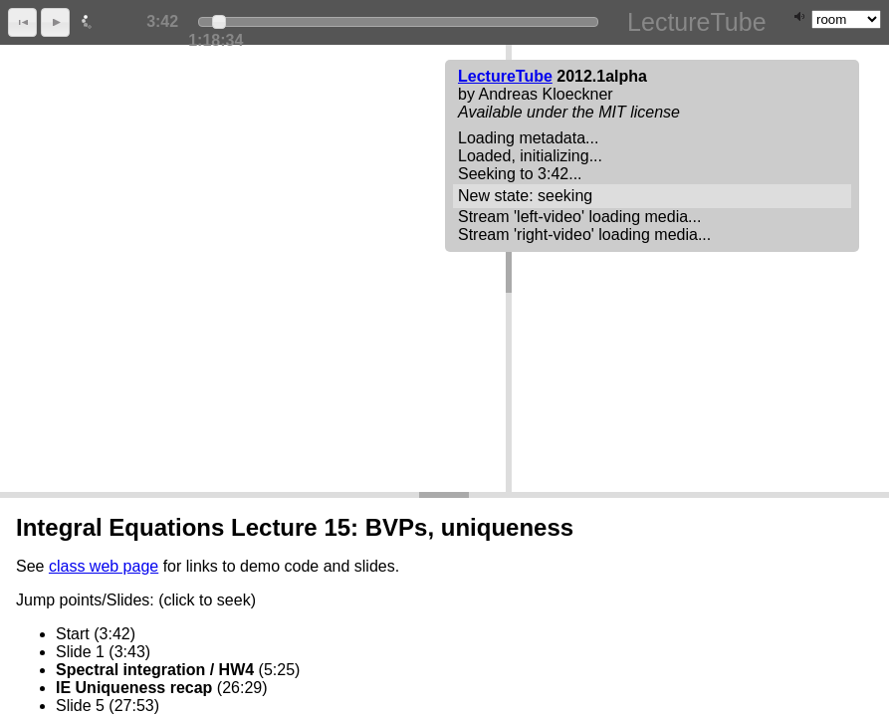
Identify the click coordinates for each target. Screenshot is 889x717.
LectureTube (505, 76)
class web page (103, 566)
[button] (22, 22)
